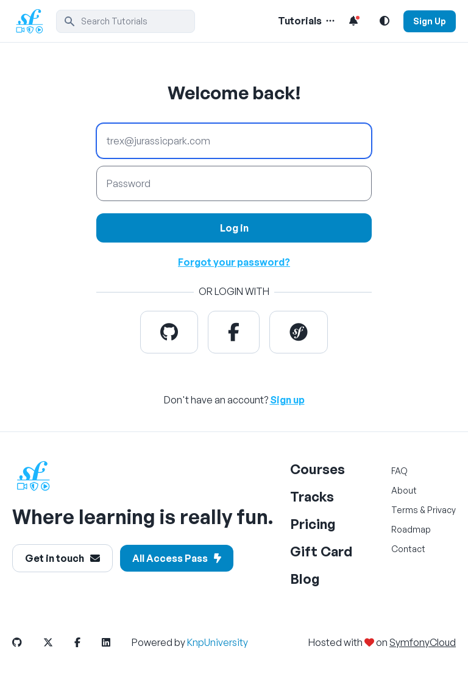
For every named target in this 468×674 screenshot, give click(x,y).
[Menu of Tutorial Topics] (329, 20)
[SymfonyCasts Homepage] (34, 21)
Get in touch (62, 558)
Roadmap (411, 529)
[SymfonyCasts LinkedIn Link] (116, 642)
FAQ (399, 471)
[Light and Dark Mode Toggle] (384, 20)
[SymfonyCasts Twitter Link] (58, 642)
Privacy (441, 510)
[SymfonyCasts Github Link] (26, 642)
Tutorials (300, 21)
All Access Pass (176, 558)
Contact (408, 549)
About (404, 490)
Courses (317, 469)
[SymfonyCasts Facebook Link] (87, 642)
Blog (305, 578)
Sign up (287, 400)
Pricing (313, 524)
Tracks (312, 496)
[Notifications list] (353, 20)
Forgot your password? (234, 262)
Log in (234, 228)
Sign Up (429, 21)
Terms (404, 510)
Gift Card (321, 551)
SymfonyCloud (422, 642)
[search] (125, 21)
